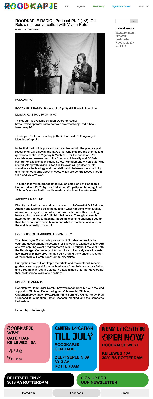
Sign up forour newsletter (99, 380)
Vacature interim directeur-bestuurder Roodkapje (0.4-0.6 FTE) (125, 39)
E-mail (124, 392)
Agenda (81, 6)
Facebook (76, 392)
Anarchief (143, 6)
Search (134, 21)
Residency (98, 6)
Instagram (28, 392)
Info (67, 6)
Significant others (121, 6)
